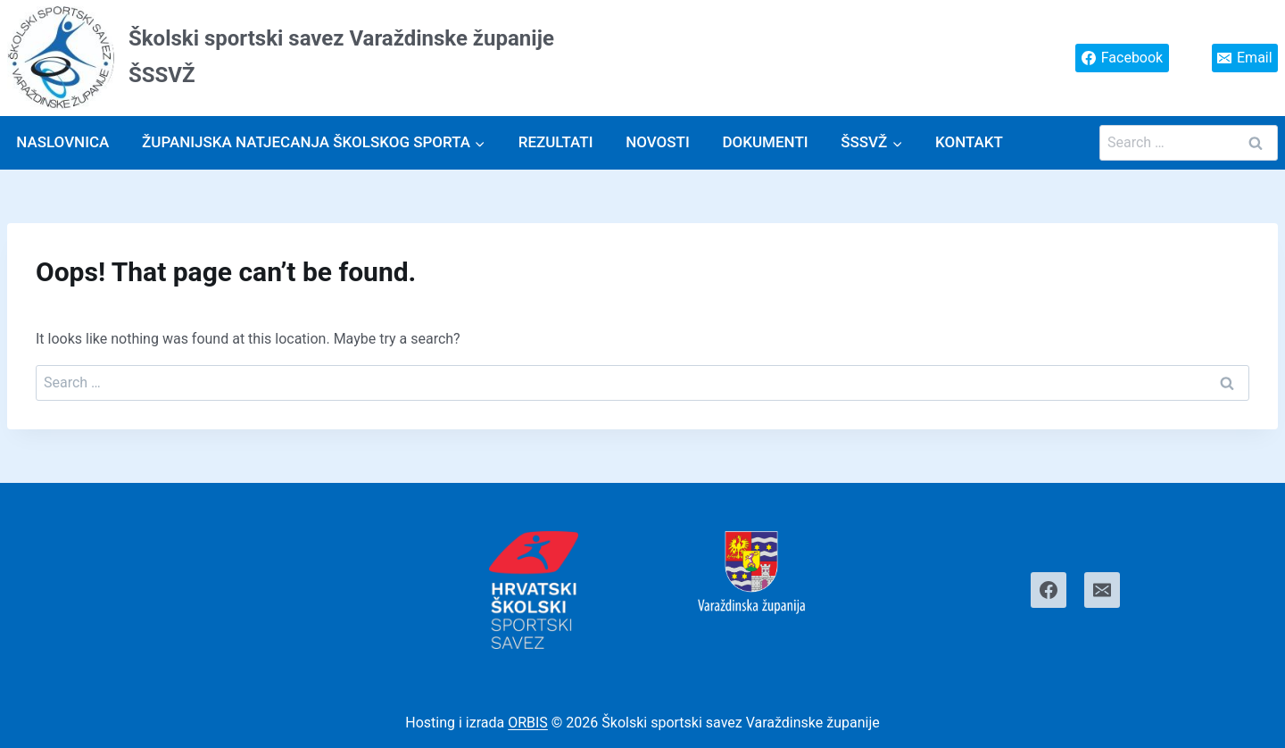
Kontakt (969, 142)
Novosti (658, 142)
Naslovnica (62, 142)
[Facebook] (1048, 590)
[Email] (1102, 590)
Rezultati (555, 142)
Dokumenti (765, 142)
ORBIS (528, 722)
